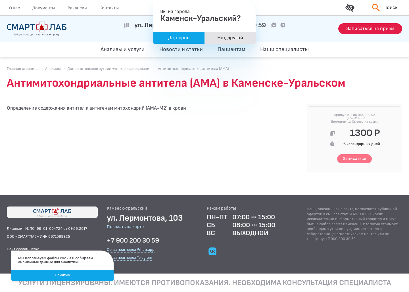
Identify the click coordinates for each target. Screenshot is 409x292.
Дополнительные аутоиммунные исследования (109, 68)
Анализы (53, 68)
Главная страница (23, 68)
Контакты (109, 8)
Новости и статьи (181, 49)
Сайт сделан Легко (23, 249)
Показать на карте (125, 227)
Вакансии (77, 8)
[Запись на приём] (370, 28)
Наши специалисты (284, 49)
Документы (43, 8)
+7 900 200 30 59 (133, 240)
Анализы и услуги (123, 49)
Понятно (62, 275)
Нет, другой (230, 38)
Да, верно (179, 38)
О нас (14, 8)
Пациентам (231, 49)
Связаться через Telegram (129, 257)
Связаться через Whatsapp (131, 249)
